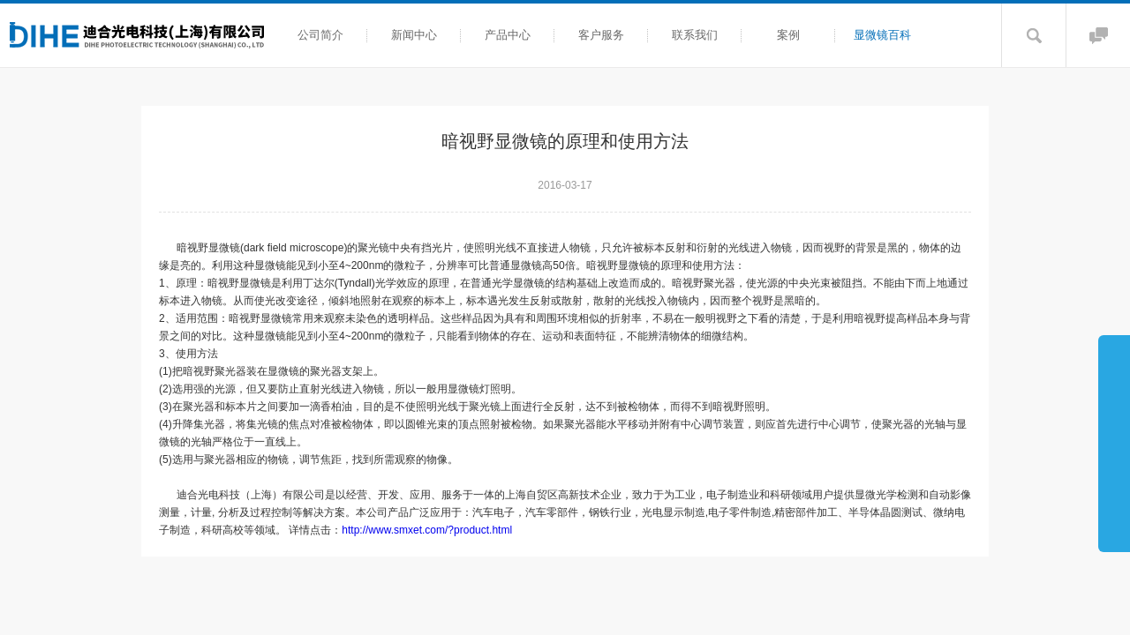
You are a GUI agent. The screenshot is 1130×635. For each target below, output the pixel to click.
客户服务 (601, 34)
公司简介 (320, 34)
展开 (1114, 442)
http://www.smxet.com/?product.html (427, 530)
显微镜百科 (882, 34)
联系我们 (695, 34)
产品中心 (508, 34)
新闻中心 (414, 34)
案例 (788, 34)
